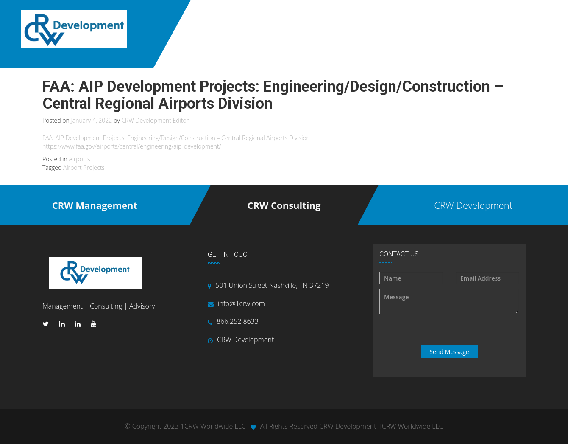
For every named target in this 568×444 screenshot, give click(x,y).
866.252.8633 (238, 321)
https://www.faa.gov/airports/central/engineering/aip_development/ (131, 146)
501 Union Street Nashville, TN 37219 (272, 285)
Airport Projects (84, 167)
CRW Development (245, 339)
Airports (79, 159)
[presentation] (450, 330)
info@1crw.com (241, 303)
